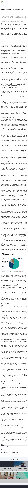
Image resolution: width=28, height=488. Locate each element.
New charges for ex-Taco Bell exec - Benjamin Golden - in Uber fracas (10, 448)
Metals (2, 449)
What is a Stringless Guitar (4, 446)
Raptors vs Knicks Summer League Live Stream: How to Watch (9, 452)
